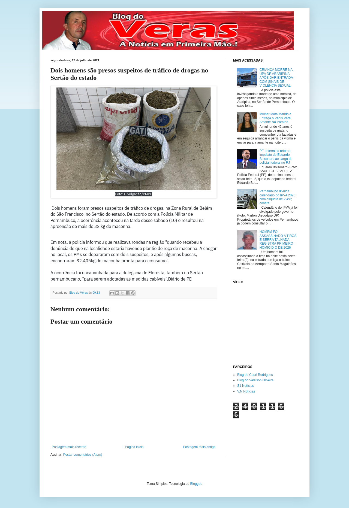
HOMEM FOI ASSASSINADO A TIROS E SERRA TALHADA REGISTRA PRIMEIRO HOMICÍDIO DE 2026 (278, 240)
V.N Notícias (246, 391)
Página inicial (134, 447)
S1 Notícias (245, 386)
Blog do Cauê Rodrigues (255, 375)
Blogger (195, 484)
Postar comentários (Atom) (82, 455)
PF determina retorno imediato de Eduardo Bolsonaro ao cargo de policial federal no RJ (276, 157)
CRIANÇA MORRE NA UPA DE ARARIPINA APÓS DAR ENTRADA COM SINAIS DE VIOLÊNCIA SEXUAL (276, 77)
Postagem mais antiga (199, 447)
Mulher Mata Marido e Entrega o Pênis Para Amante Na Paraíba (275, 118)
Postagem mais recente (69, 447)
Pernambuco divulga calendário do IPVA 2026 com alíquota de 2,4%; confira (277, 197)
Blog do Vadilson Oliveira (255, 380)
